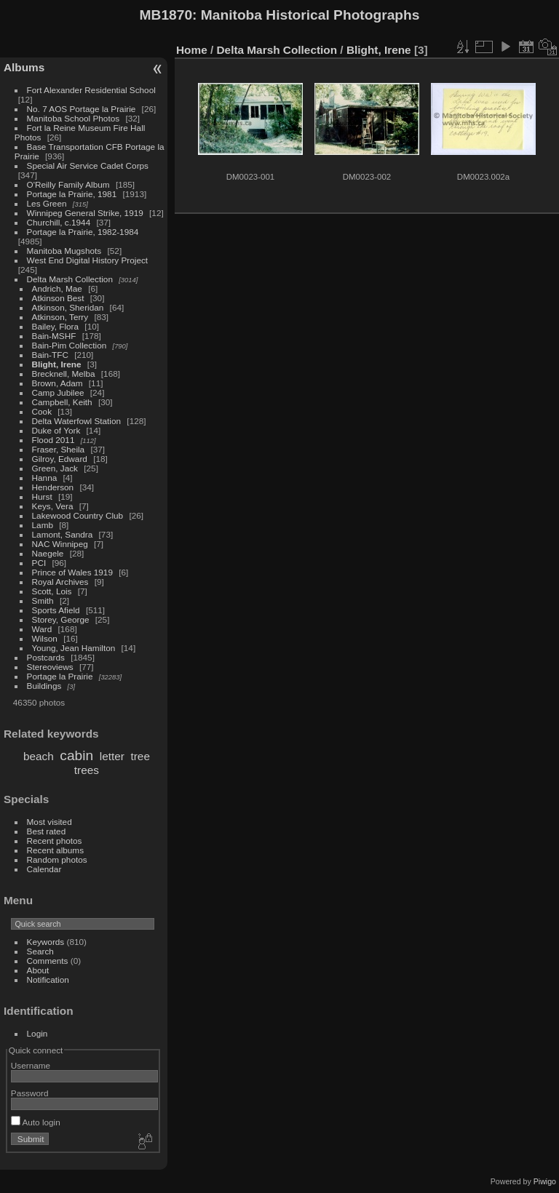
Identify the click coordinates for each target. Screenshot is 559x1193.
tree (139, 756)
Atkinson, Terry (60, 317)
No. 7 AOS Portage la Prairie (81, 108)
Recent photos (54, 840)
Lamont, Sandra (62, 534)
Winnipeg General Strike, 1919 (85, 213)
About (38, 970)
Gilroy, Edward (59, 458)
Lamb (42, 525)
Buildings (44, 685)
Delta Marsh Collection (70, 279)
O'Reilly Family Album (68, 184)
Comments (47, 960)
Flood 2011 (53, 439)
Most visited (49, 821)
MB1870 (166, 15)
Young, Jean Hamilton (74, 648)
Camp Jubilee (58, 392)
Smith (43, 600)
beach (38, 756)
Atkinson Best (58, 298)
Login (37, 1033)
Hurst (42, 496)
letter (112, 756)
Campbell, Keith (62, 402)
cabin (76, 755)
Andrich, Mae (57, 288)
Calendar (44, 869)
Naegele (48, 553)
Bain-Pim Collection (69, 345)
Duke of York (56, 430)
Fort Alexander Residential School (91, 90)
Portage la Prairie (60, 676)
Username (30, 1065)
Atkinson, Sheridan (68, 307)
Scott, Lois (52, 591)
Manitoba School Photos (73, 118)
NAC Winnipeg (60, 543)
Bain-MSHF (54, 335)
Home (191, 50)
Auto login (35, 1122)
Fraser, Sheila (58, 449)
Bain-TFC (50, 354)
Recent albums (55, 850)
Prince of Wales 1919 (72, 572)
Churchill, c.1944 (59, 222)
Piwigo (545, 1181)
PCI (39, 562)
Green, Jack (55, 468)
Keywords (46, 941)
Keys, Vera (53, 506)
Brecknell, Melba (63, 373)
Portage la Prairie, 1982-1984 (83, 231)
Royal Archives (60, 581)
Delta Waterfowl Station (77, 421)
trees (86, 770)
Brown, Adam (57, 383)
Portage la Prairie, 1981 (72, 194)
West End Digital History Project (87, 260)
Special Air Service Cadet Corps (87, 165)
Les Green (47, 203)
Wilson (45, 638)
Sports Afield (56, 610)
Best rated (46, 831)
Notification (48, 979)
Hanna (45, 477)
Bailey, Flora (55, 326)
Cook (42, 411)
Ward (42, 629)
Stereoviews (50, 666)
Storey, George (61, 619)
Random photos (57, 859)
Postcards (46, 657)
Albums (24, 67)
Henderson (53, 487)
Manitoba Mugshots (64, 250)
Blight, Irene (57, 364)
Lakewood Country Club (78, 515)
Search (40, 951)
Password (30, 1093)
